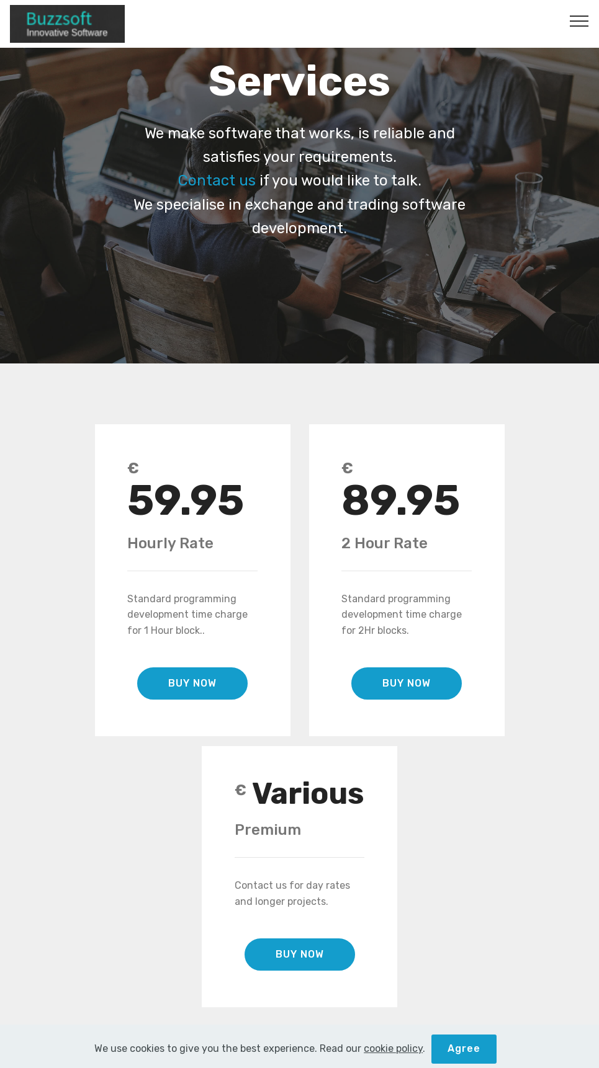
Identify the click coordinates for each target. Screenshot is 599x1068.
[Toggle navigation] (579, 20)
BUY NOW (192, 683)
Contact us (217, 180)
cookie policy (393, 1061)
